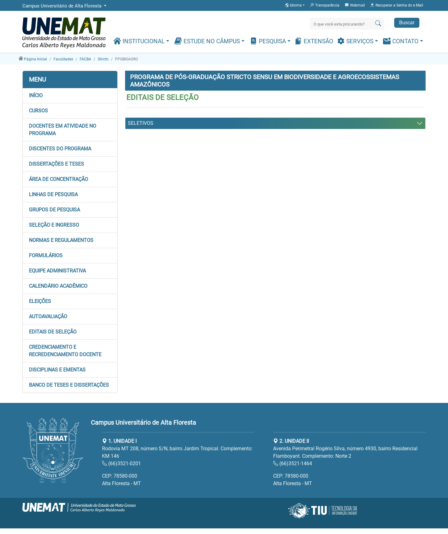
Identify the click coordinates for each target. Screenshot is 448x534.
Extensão (313, 41)
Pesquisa (268, 41)
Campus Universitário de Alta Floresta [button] (62, 6)
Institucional (139, 41)
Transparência (324, 4)
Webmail (354, 4)
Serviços (356, 41)
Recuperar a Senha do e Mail (396, 4)
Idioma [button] (294, 5)
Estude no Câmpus (207, 41)
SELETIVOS (140, 123)
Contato (401, 41)
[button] (70, 95)
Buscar (406, 23)
